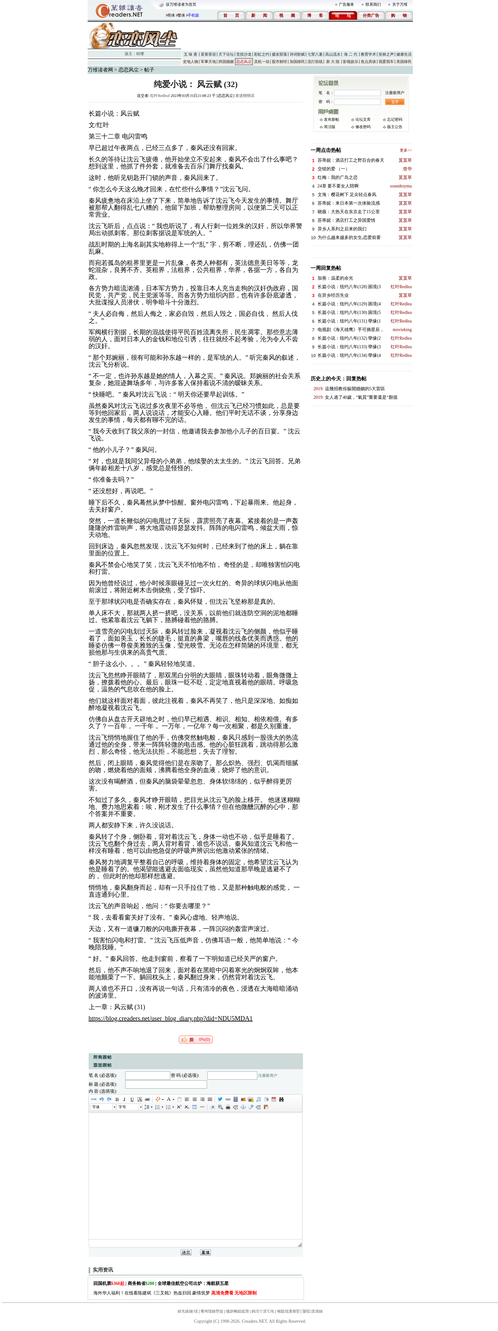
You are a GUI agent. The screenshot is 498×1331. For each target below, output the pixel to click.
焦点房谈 (368, 61)
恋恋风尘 (244, 61)
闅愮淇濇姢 (312, 1311)
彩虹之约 (261, 54)
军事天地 (208, 61)
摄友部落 (279, 54)
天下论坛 (226, 54)
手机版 (193, 15)
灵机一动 (261, 61)
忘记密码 (394, 119)
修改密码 (363, 127)
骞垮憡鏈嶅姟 (211, 1311)
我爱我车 (386, 61)
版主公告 (394, 127)
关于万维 (399, 4)
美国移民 (404, 61)
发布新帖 (331, 119)
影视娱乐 (350, 61)
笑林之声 (386, 54)
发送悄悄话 (244, 95)
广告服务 (346, 4)
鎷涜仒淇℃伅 (263, 1311)
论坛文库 (363, 119)
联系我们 (373, 4)
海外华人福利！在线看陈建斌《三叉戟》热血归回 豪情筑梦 (175, 1293)
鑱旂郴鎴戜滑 (237, 1311)
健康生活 (404, 54)
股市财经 (279, 61)
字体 (96, 1107)
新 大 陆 (333, 61)
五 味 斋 (190, 54)
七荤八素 (315, 54)
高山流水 (332, 54)
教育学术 (368, 54)
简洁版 (329, 127)
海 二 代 (350, 54)
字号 (122, 1107)
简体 (171, 15)
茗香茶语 (208, 54)
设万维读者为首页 (181, 4)
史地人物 (190, 61)
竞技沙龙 (244, 54)
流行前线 (315, 61)
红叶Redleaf (160, 95)
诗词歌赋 (297, 54)
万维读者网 (100, 69)
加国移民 (297, 61)
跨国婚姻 (226, 61)
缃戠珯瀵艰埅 (288, 1311)
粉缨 (140, 53)
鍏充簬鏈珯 (188, 1311)
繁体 (181, 15)
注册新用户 (267, 1075)
